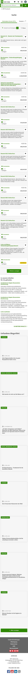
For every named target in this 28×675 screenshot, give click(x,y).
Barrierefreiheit (14, 648)
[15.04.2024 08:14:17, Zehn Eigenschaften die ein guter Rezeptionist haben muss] (14, 349)
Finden (21, 5)
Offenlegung (13, 641)
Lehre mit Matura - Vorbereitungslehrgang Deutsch (9, 245)
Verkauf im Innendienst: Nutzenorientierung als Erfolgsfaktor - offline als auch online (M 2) (11, 84)
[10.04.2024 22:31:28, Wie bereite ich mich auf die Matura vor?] (14, 385)
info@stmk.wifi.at (16, 663)
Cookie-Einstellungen (14, 639)
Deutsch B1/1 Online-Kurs (8, 153)
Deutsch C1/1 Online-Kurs (8, 220)
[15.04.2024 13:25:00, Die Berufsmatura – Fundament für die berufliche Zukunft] (14, 459)
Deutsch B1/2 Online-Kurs (8, 176)
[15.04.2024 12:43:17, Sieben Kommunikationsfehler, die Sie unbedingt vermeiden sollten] (14, 529)
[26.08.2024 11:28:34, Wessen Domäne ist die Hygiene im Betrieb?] (14, 604)
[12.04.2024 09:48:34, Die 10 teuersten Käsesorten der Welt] (14, 494)
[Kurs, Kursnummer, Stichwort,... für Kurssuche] (10, 28)
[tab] (9, 21)
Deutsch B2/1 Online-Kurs (8, 197)
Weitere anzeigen (14, 271)
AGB (14, 646)
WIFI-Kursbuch (6, 9)
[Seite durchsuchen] (12, 5)
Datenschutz (13, 644)
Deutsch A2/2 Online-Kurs (8, 129)
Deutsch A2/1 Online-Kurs (8, 106)
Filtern (23, 28)
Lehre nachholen (5, 311)
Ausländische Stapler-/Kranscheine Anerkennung (10, 283)
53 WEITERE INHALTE (20, 326)
